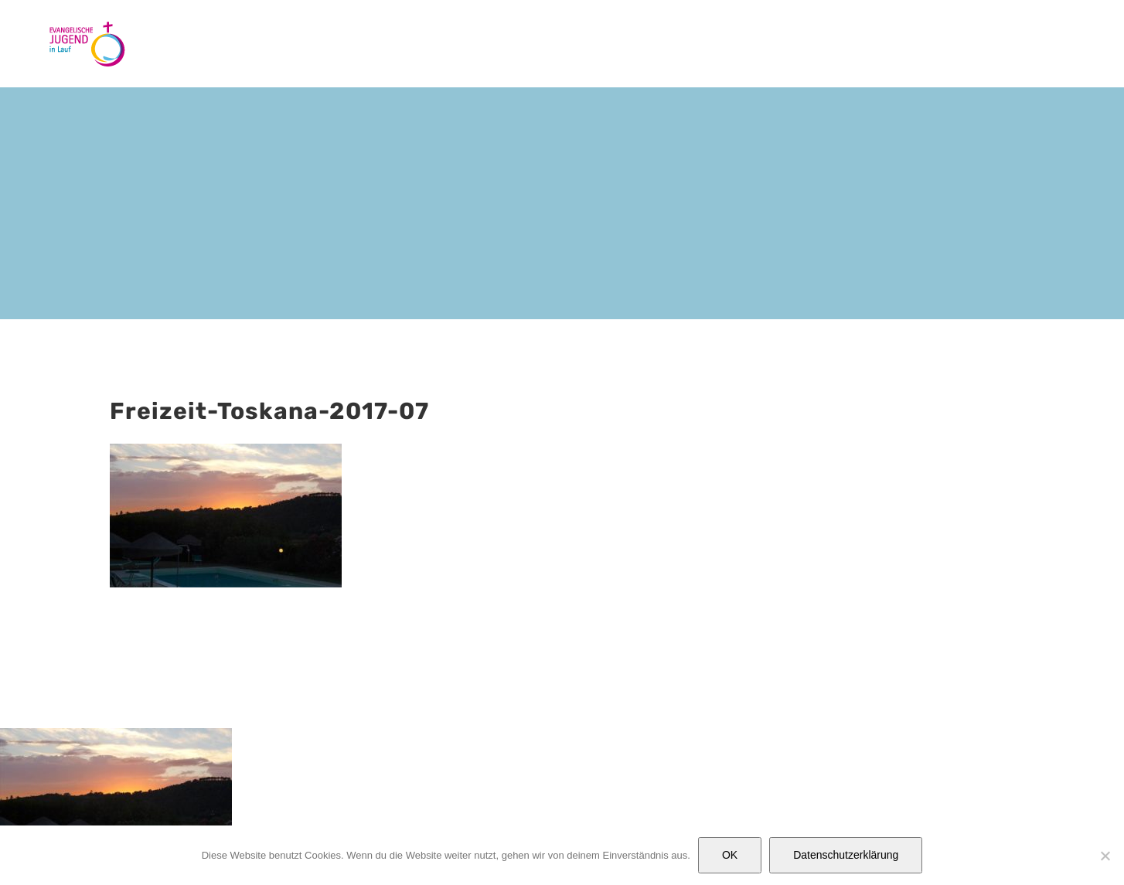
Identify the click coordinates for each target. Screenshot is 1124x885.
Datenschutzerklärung (845, 855)
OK (729, 855)
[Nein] (1104, 855)
